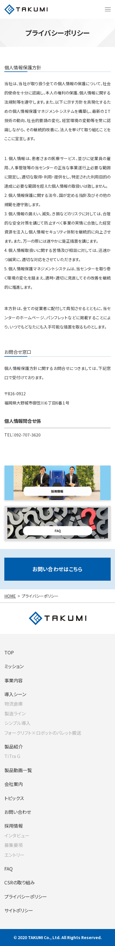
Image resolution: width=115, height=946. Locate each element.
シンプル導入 (17, 722)
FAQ (8, 868)
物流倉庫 (13, 703)
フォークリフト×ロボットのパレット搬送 (42, 732)
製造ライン (15, 713)
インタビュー (16, 835)
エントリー (14, 854)
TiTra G (12, 756)
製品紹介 (13, 746)
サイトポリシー (18, 910)
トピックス (14, 798)
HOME (10, 596)
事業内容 (13, 680)
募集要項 (13, 844)
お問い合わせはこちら (57, 569)
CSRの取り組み (19, 882)
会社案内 (13, 783)
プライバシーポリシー (25, 896)
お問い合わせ (17, 811)
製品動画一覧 (18, 770)
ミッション (14, 666)
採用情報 (13, 825)
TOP (9, 652)
